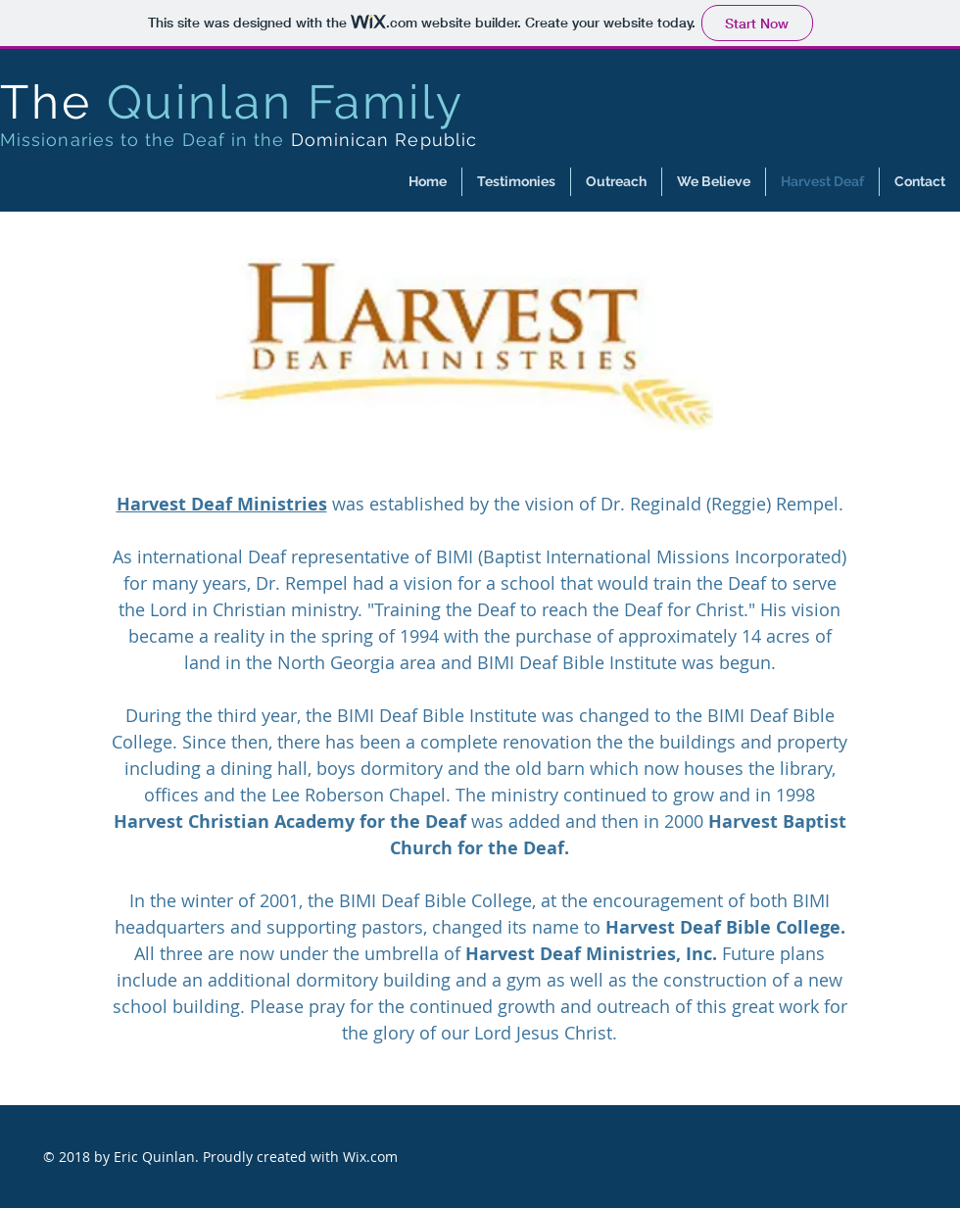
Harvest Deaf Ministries (222, 504)
